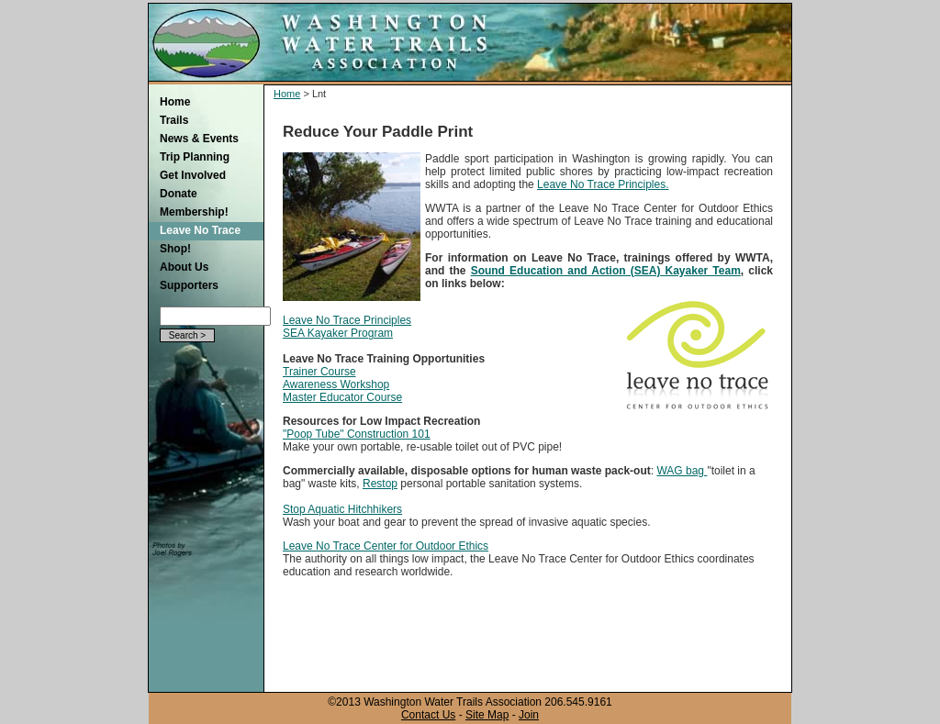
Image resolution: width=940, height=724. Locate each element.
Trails (174, 120)
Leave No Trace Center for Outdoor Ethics (385, 546)
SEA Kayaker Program (338, 333)
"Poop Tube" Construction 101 (357, 434)
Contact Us (428, 714)
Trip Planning (194, 156)
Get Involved (193, 175)
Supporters (189, 285)
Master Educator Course (342, 397)
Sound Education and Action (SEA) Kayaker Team (606, 270)
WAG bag (681, 470)
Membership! (194, 212)
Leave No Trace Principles (347, 320)
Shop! (175, 248)
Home (175, 101)
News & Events (199, 138)
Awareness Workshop (336, 384)
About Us (184, 267)
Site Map (487, 714)
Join (529, 714)
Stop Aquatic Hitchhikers (342, 509)
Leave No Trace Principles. (602, 184)
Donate (178, 193)
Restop (380, 483)
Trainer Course (319, 371)
